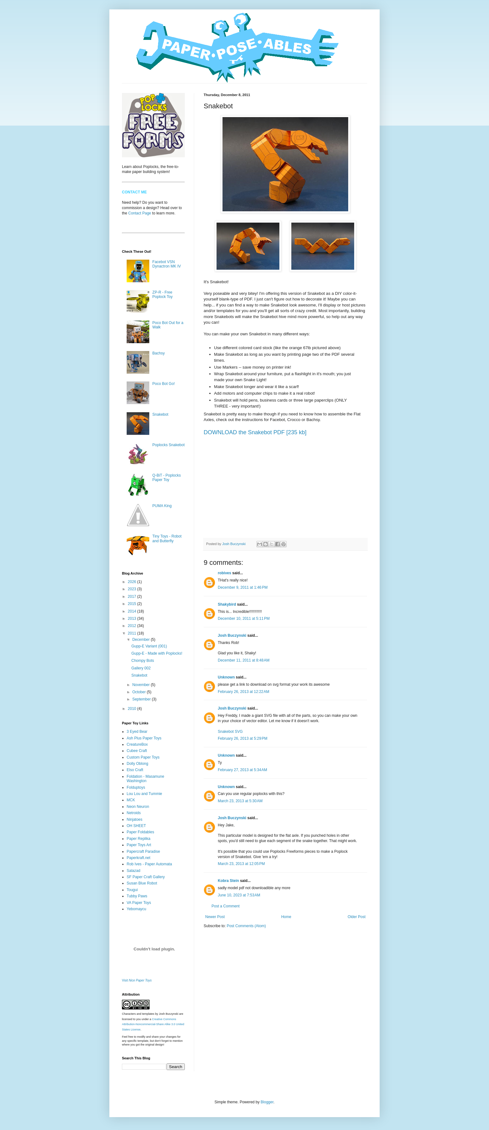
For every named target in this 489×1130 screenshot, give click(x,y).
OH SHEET (136, 826)
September (142, 699)
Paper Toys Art (139, 845)
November (141, 685)
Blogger (267, 1102)
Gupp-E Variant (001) (149, 646)
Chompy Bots (142, 660)
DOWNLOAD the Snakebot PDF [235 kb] (255, 432)
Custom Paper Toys (143, 757)
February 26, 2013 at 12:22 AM (243, 691)
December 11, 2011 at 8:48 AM (243, 660)
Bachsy (158, 353)
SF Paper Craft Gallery (146, 877)
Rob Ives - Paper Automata (149, 864)
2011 (132, 633)
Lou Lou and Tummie (144, 794)
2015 (132, 604)
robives (224, 573)
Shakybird (227, 604)
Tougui (132, 890)
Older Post (356, 917)
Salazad (133, 870)
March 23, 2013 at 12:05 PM (241, 864)
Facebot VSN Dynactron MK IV (166, 264)
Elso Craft (135, 770)
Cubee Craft (137, 751)
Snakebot (160, 414)
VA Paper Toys (139, 902)
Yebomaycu (136, 909)
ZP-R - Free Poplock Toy (162, 294)
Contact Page (139, 213)
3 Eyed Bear (137, 731)
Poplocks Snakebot (168, 445)
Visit (137, 980)
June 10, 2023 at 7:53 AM (239, 895)
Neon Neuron (138, 806)
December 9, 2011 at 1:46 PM (242, 587)
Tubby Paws (137, 896)
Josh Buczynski (232, 635)
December (141, 639)
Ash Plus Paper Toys (144, 738)
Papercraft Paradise (143, 851)
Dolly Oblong (137, 763)
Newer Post (215, 917)
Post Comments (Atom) (246, 926)
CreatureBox (137, 744)
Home (286, 917)
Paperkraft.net (138, 858)
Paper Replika (138, 838)
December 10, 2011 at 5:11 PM (244, 618)
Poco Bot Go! (163, 383)
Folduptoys (136, 787)
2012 (132, 626)
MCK (131, 800)
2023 (132, 589)
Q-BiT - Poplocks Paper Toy (166, 477)
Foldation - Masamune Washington (145, 778)
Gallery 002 (141, 668)
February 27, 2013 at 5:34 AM (242, 770)
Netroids (134, 813)
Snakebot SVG (230, 731)
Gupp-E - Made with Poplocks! (156, 653)
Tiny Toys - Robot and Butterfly (167, 538)
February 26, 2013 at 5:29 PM (242, 738)
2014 (132, 611)
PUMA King (162, 506)
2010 (132, 708)
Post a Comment (225, 906)
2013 (132, 618)
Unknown (226, 677)
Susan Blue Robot (142, 883)
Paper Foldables (140, 832)
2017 (132, 596)
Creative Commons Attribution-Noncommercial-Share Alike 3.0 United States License (153, 1024)
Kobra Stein (228, 881)
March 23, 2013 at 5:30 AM (240, 801)
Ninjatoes (134, 819)
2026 (132, 582)
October (139, 692)
